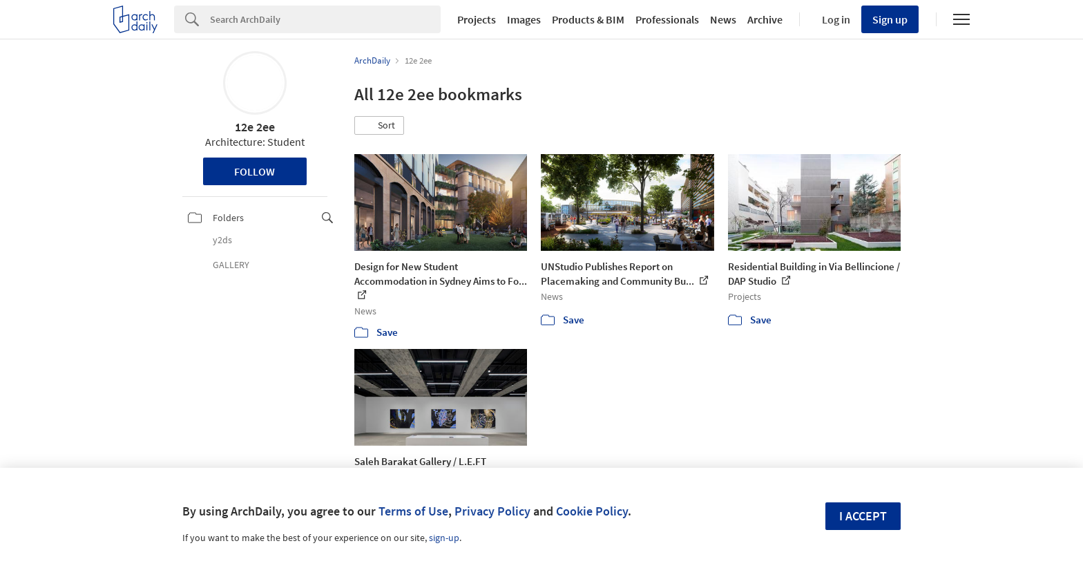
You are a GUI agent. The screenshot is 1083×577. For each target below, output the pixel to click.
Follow (254, 171)
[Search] (325, 19)
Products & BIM (588, 19)
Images (524, 19)
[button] (379, 125)
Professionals (667, 19)
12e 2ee (255, 127)
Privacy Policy (492, 511)
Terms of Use (413, 511)
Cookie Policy (592, 511)
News (723, 19)
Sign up (890, 19)
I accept (863, 516)
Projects (476, 19)
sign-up (444, 537)
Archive (765, 19)
